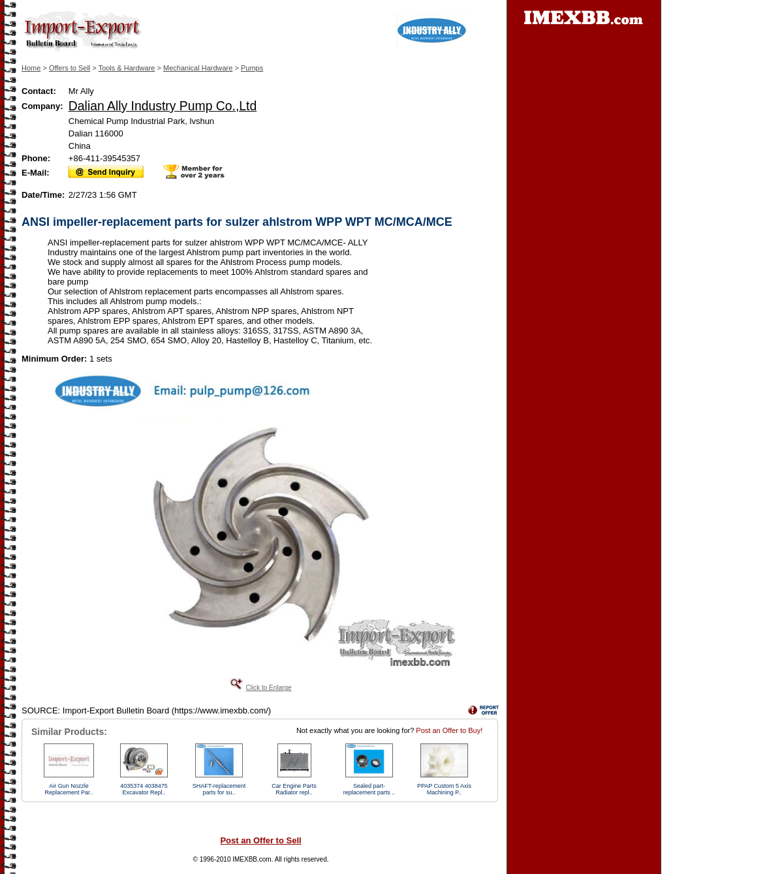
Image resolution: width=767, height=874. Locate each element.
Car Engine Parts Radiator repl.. (294, 789)
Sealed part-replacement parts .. (369, 789)
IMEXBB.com (251, 859)
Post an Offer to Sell (260, 840)
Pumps (252, 68)
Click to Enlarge (268, 687)
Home (31, 68)
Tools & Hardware (127, 68)
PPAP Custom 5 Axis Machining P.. (444, 789)
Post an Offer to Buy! (449, 730)
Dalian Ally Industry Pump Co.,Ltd (163, 106)
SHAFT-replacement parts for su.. (219, 789)
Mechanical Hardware (197, 68)
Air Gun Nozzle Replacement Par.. (68, 789)
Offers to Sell (69, 68)
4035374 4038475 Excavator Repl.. (144, 789)
